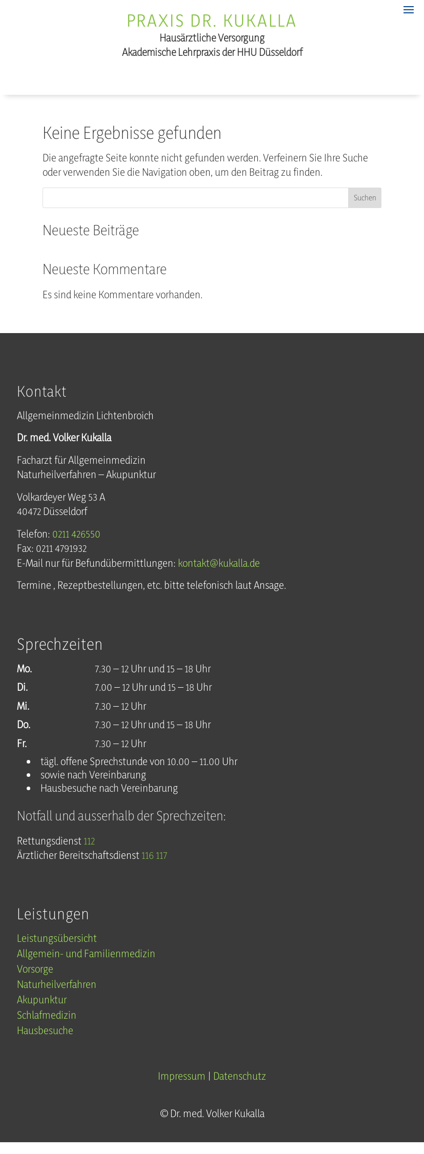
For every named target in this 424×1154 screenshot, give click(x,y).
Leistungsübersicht (57, 949)
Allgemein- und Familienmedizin (86, 965)
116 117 (154, 865)
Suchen (365, 208)
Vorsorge (35, 980)
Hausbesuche (45, 1041)
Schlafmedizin (46, 1026)
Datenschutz (239, 1085)
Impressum (182, 1085)
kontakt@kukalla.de (219, 572)
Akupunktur (42, 1011)
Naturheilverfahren (56, 995)
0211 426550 (76, 543)
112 (89, 850)
